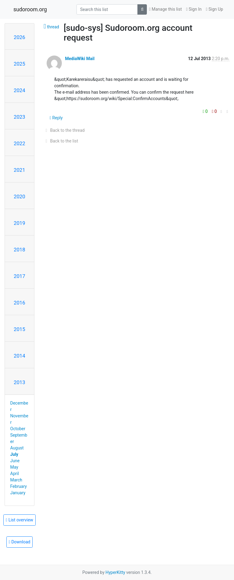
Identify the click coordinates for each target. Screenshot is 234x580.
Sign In (194, 9)
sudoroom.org (30, 9)
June (15, 460)
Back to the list (61, 141)
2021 (19, 170)
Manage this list (165, 9)
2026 (19, 37)
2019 (19, 223)
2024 (19, 90)
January (18, 492)
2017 (19, 276)
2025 (19, 64)
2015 (19, 329)
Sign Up (214, 9)
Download (19, 541)
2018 (19, 250)
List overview (19, 519)
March (16, 479)
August (17, 447)
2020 (19, 196)
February (18, 486)
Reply (56, 117)
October (17, 428)
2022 (19, 143)
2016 (19, 303)
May (14, 467)
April (14, 473)
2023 (19, 117)
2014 (19, 356)
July (14, 454)
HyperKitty (115, 572)
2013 (19, 382)
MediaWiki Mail (79, 58)
